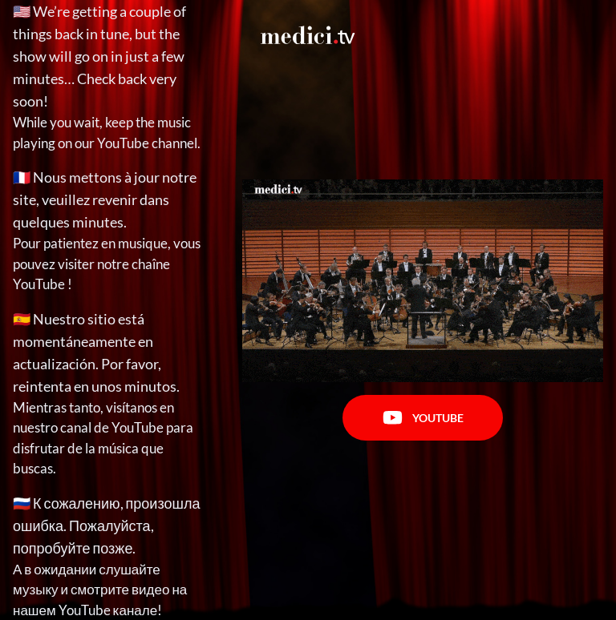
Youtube (423, 418)
